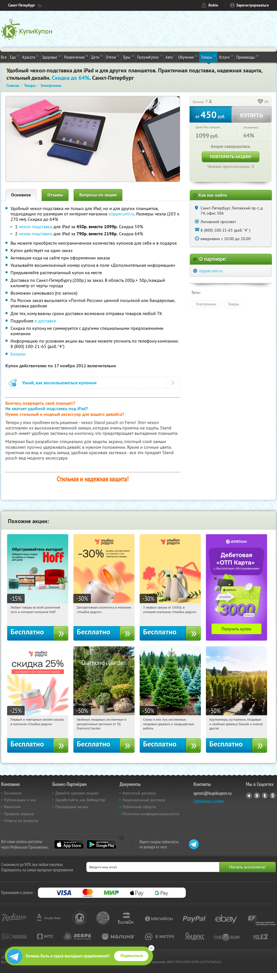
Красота (30, 57)
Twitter (265, 795)
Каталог (18, 354)
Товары (208, 57)
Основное (21, 195)
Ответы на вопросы (21, 820)
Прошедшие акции (71, 806)
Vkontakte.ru (257, 795)
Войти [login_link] (213, 5)
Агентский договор (139, 793)
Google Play (101, 844)
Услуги (226, 57)
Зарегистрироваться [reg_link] (252, 5)
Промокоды (247, 57)
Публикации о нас (20, 799)
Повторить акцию (230, 157)
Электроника (205, 304)
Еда (14, 57)
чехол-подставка (35, 226)
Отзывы (55, 195)
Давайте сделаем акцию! (77, 793)
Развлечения (76, 57)
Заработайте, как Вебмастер (80, 799)
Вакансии (12, 806)
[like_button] (260, 102)
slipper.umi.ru (121, 214)
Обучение (188, 57)
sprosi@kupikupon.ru (212, 793)
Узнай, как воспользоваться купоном (59, 383)
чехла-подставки (35, 233)
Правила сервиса (19, 813)
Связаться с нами (208, 800)
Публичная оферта (139, 806)
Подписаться (131, 955)
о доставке (45, 321)
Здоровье (51, 57)
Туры (128, 57)
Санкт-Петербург (21, 5)
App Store (69, 844)
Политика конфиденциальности (150, 813)
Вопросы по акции (98, 195)
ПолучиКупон (149, 57)
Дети (97, 57)
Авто (170, 57)
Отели (113, 57)
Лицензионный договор (143, 799)
